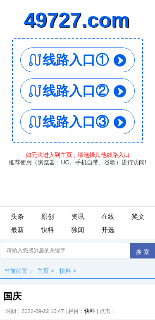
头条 (17, 216)
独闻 (77, 229)
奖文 (138, 216)
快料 (47, 229)
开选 (107, 229)
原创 (47, 216)
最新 (17, 229)
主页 (43, 271)
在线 (107, 216)
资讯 (77, 216)
